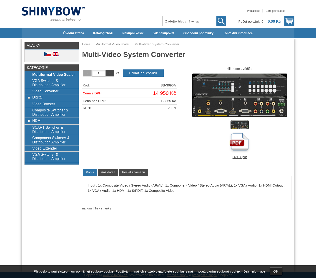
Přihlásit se (253, 10)
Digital (37, 97)
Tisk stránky (103, 208)
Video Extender (44, 148)
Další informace (254, 271)
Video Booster (43, 104)
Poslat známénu (133, 172)
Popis (90, 172)
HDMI (37, 120)
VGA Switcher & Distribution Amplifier (48, 83)
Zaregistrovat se (275, 10)
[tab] (90, 172)
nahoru (87, 208)
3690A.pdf (240, 157)
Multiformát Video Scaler (53, 74)
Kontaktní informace (238, 33)
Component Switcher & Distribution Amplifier (51, 140)
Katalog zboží (103, 33)
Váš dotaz (108, 172)
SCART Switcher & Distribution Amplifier (48, 129)
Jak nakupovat (163, 33)
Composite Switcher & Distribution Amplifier (50, 112)
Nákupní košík (132, 33)
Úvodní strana (73, 33)
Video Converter (45, 91)
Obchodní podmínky (198, 33)
